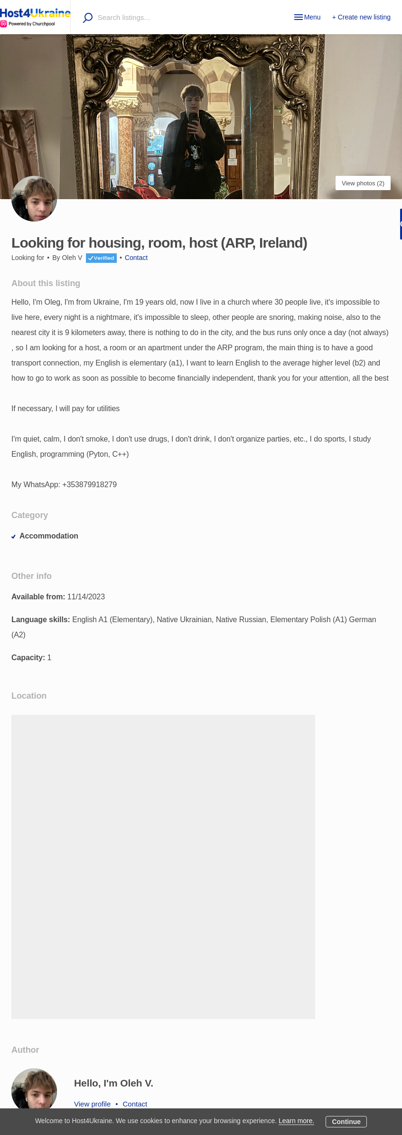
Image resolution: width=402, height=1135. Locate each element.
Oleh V (72, 257)
